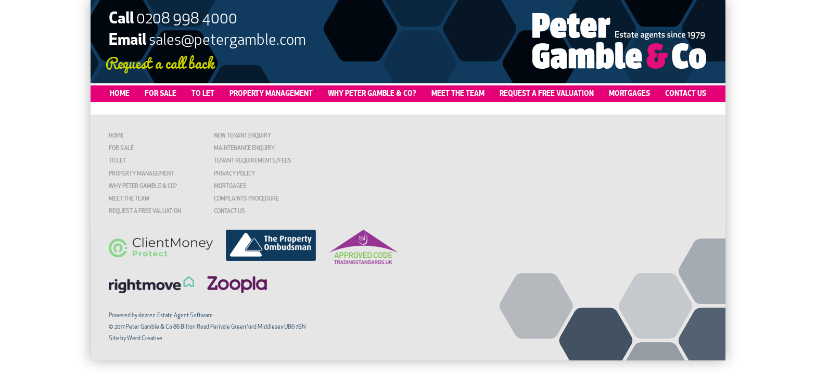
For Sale (160, 94)
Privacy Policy (234, 174)
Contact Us (685, 94)
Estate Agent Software (185, 316)
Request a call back (160, 62)
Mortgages (629, 94)
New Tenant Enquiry (242, 136)
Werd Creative (144, 339)
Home (120, 94)
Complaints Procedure (246, 199)
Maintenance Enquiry (244, 149)
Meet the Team (457, 94)
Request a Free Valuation (547, 94)
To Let (203, 94)
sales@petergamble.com (227, 40)
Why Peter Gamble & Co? (372, 94)
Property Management (271, 94)
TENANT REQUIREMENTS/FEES (252, 161)
